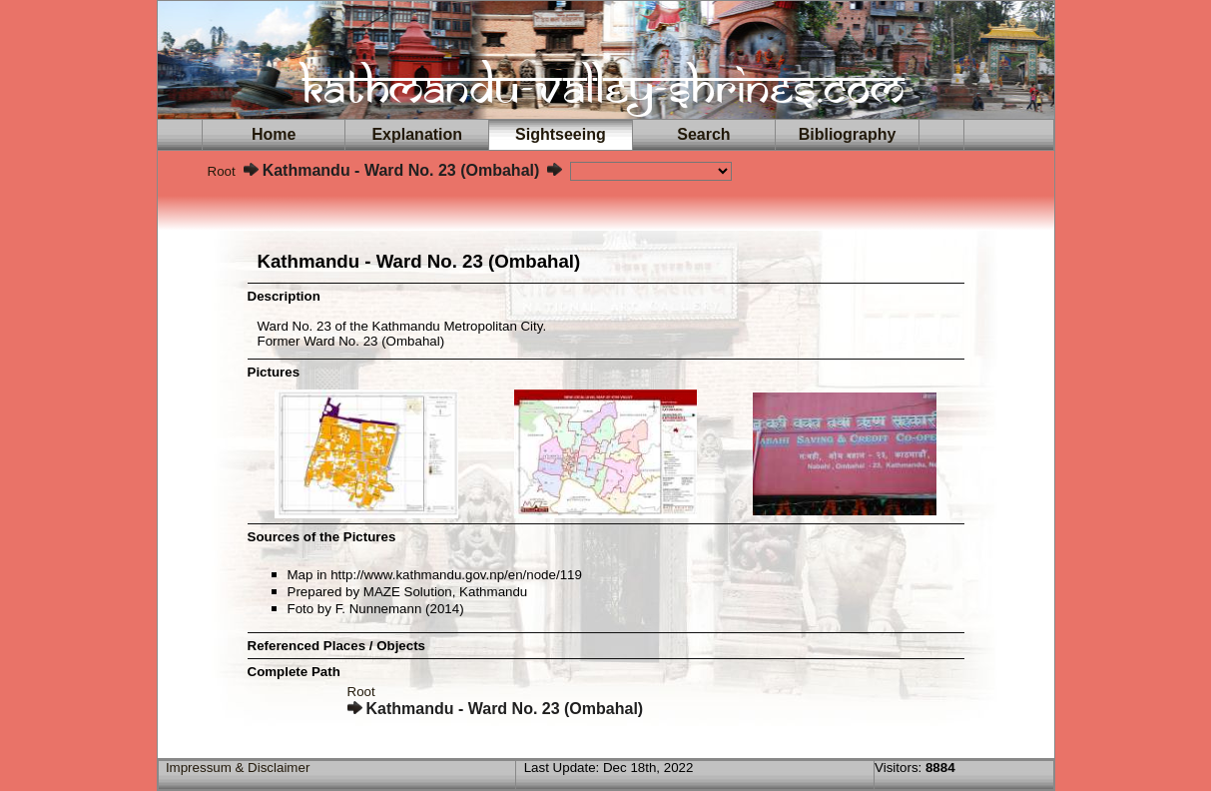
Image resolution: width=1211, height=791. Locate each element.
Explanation (417, 134)
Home (273, 134)
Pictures (274, 372)
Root (222, 171)
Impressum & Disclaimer (237, 767)
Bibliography (848, 134)
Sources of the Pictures (322, 536)
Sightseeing (560, 134)
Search (703, 134)
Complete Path (294, 671)
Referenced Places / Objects (337, 645)
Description (284, 296)
